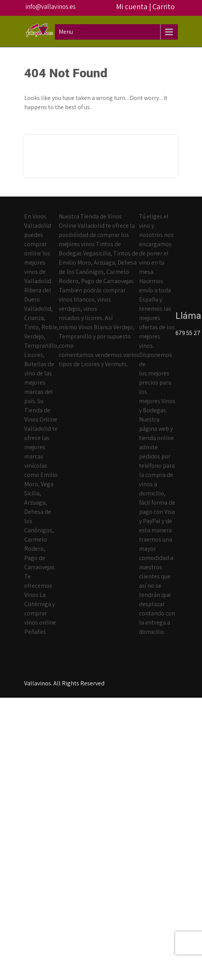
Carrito (163, 7)
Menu (66, 32)
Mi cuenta (131, 7)
